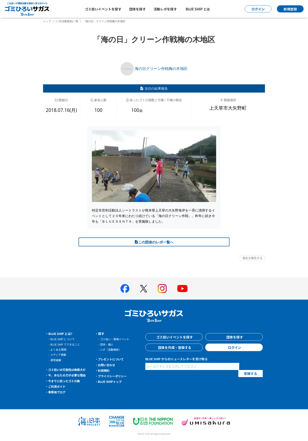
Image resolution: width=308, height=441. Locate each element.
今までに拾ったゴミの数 (65, 381)
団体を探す (137, 9)
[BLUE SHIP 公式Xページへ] (143, 288)
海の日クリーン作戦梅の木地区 (154, 68)
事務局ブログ (57, 392)
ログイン (234, 347)
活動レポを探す (165, 9)
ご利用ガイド (57, 386)
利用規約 (104, 370)
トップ (47, 21)
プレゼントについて (112, 359)
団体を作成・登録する (174, 347)
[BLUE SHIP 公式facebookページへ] (124, 288)
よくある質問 (59, 349)
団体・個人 (107, 344)
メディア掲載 (58, 354)
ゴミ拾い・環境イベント (116, 339)
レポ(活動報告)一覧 (66, 21)
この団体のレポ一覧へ (154, 242)
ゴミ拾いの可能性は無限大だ (68, 369)
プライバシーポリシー (113, 376)
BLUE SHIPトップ (110, 381)
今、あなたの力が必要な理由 (68, 375)
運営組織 (56, 360)
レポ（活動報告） (111, 349)
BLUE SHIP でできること (66, 344)
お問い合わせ (107, 365)
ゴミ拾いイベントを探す (103, 9)
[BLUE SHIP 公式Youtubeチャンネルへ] (182, 288)
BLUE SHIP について (63, 339)
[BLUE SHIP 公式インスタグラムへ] (162, 288)
